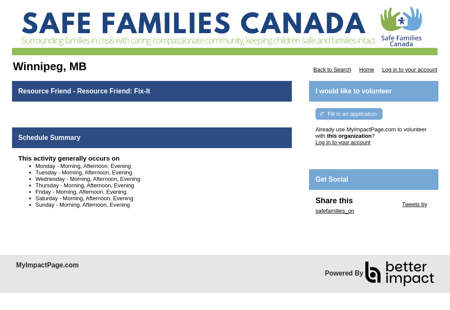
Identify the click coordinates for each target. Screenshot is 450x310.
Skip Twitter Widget (377, 204)
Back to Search (332, 69)
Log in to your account (409, 69)
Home (366, 69)
